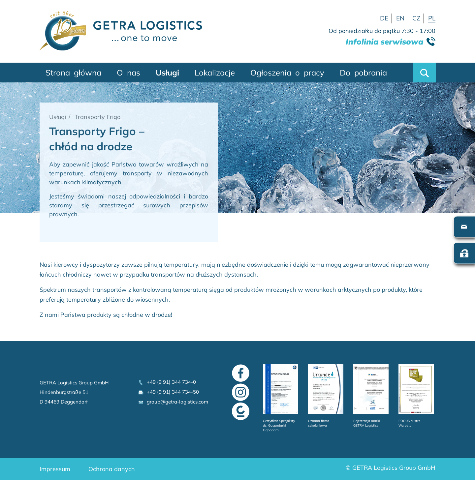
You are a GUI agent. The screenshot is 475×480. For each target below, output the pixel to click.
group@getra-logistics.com (173, 402)
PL (431, 18)
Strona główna (73, 72)
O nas (128, 72)
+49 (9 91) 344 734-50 (168, 392)
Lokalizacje (215, 72)
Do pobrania (363, 72)
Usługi (167, 72)
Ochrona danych (111, 469)
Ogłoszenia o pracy (287, 72)
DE (384, 18)
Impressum (55, 469)
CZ (416, 18)
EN (400, 18)
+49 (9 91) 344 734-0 (167, 382)
